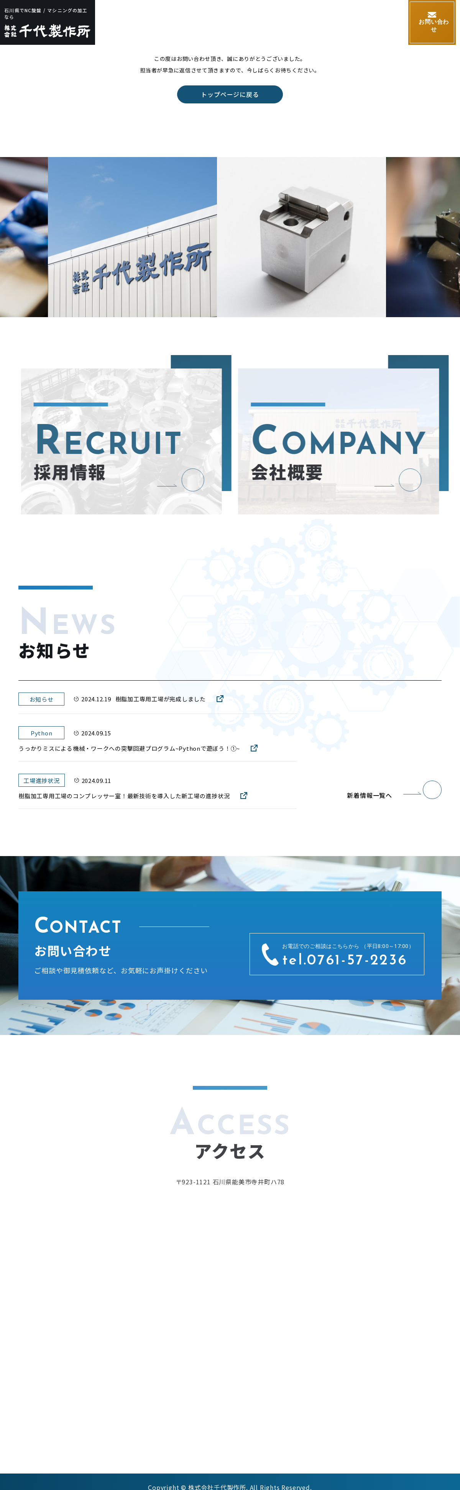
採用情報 (341, 22)
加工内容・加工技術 (208, 22)
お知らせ (380, 22)
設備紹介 (263, 22)
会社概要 (302, 22)
